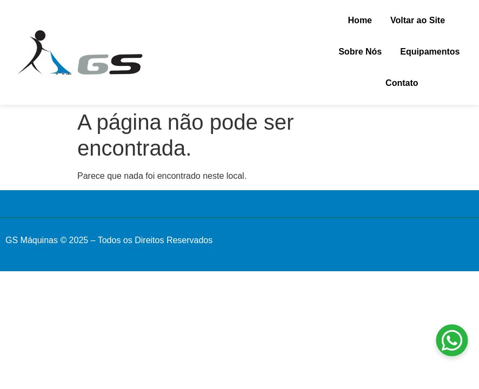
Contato (401, 83)
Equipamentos (430, 51)
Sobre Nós (360, 51)
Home (360, 20)
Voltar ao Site (417, 20)
